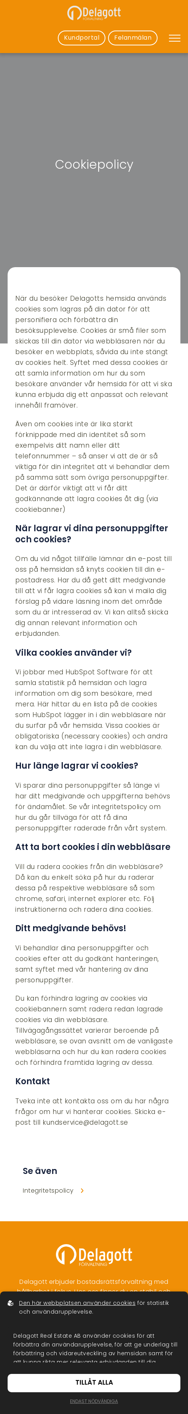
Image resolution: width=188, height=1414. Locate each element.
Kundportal (81, 38)
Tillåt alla (94, 1382)
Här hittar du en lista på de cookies (97, 705)
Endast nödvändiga (94, 1402)
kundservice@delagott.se (85, 1123)
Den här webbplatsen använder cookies (77, 1303)
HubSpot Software (96, 672)
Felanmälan (132, 38)
